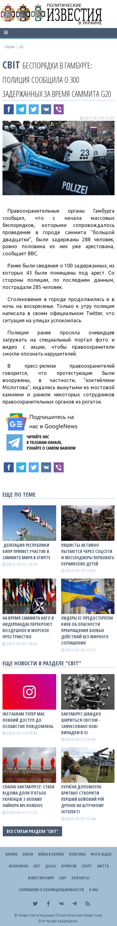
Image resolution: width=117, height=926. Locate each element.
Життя (103, 866)
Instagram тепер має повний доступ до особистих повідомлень (27, 720)
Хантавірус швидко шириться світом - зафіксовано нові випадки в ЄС (81, 723)
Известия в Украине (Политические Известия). (60, 915)
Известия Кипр (41, 878)
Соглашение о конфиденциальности (51, 889)
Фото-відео (101, 854)
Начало (11, 854)
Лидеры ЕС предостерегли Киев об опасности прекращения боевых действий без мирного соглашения (87, 630)
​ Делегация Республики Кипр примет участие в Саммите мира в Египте (26, 551)
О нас (93, 889)
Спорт (86, 866)
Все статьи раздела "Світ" (32, 831)
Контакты (80, 878)
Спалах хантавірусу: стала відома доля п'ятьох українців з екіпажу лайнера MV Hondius (28, 796)
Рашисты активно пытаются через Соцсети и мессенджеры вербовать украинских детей (87, 554)
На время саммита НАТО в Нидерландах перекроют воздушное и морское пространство (28, 627)
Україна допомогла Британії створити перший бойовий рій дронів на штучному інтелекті (82, 799)
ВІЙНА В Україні (51, 854)
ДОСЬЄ (50, 866)
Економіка (18, 866)
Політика (77, 854)
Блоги (28, 854)
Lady (62, 878)
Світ (11, 64)
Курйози (68, 866)
